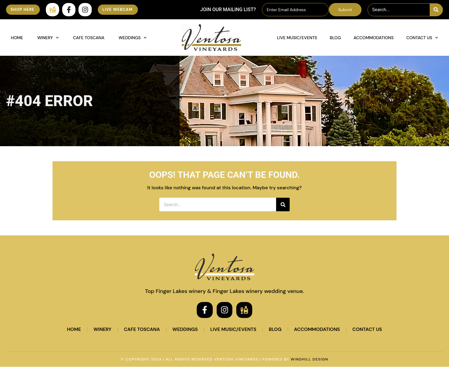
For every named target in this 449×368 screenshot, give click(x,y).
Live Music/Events (297, 37)
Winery (48, 37)
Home (17, 37)
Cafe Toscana (88, 37)
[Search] (436, 10)
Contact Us (422, 37)
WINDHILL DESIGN (309, 360)
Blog (335, 37)
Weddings (133, 37)
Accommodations (374, 37)
